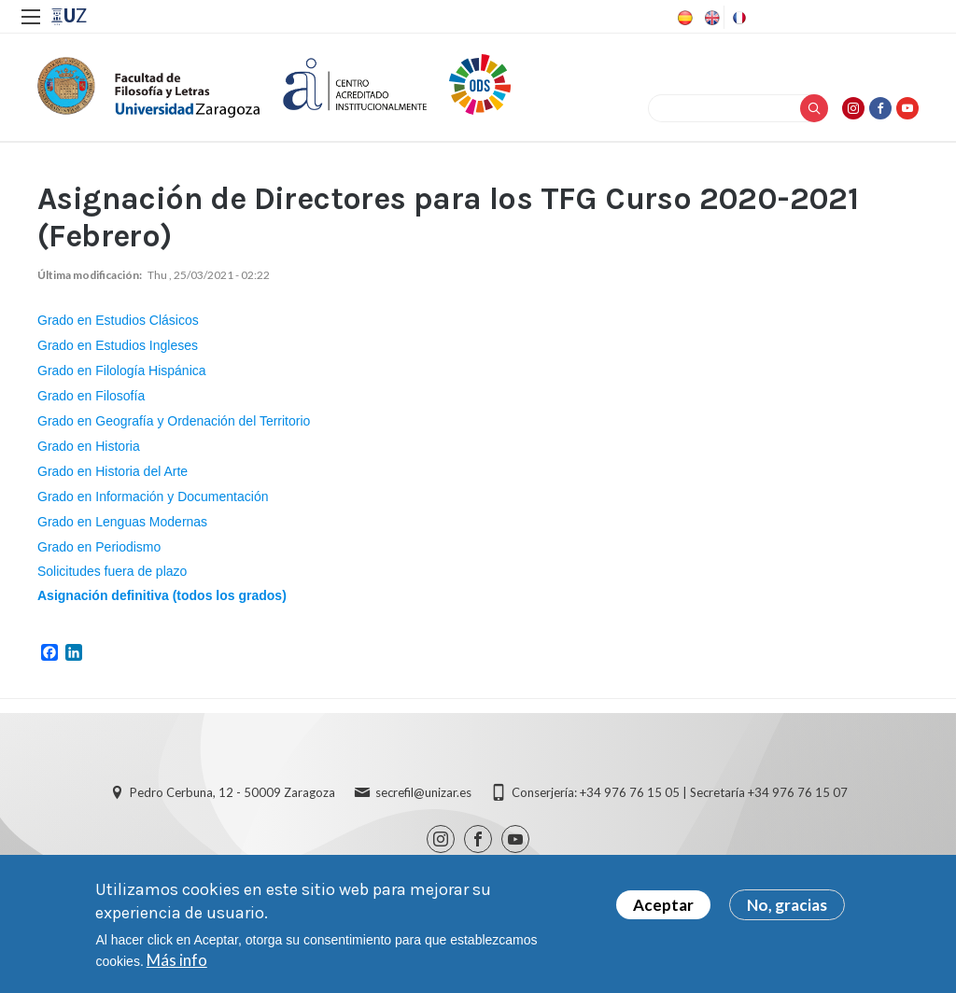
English (710, 17)
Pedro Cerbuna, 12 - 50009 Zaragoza (232, 792)
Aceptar (663, 906)
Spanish (683, 17)
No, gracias (787, 906)
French (737, 17)
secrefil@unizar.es (423, 792)
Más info (177, 962)
